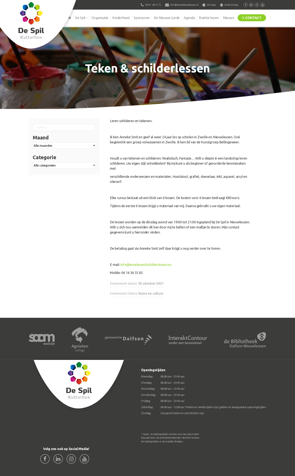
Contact (253, 18)
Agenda (189, 18)
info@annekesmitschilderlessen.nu (146, 264)
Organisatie (99, 18)
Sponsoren (142, 18)
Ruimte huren (209, 18)
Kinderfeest (121, 18)
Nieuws (228, 18)
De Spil (80, 18)
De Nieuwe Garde (167, 18)
